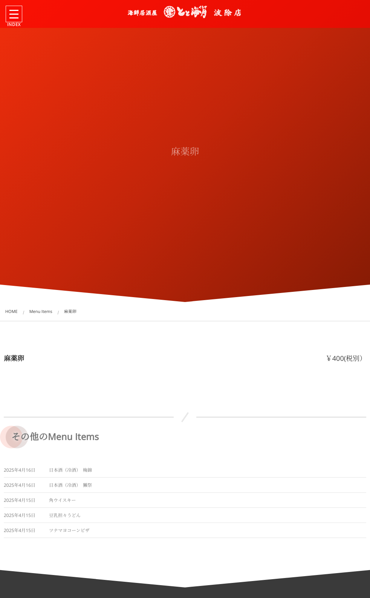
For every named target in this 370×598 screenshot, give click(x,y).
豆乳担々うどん (65, 517)
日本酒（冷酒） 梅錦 (70, 472)
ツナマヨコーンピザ (69, 532)
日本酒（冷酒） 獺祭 (70, 487)
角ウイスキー (62, 502)
